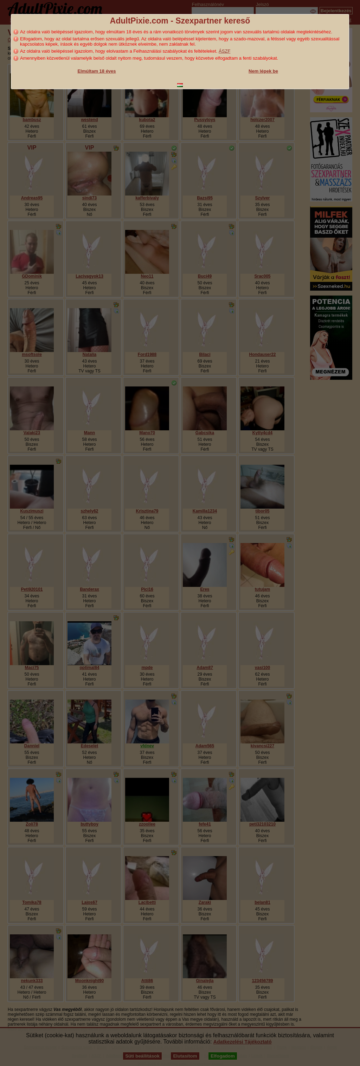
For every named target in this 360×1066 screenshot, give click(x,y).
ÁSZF (224, 51)
